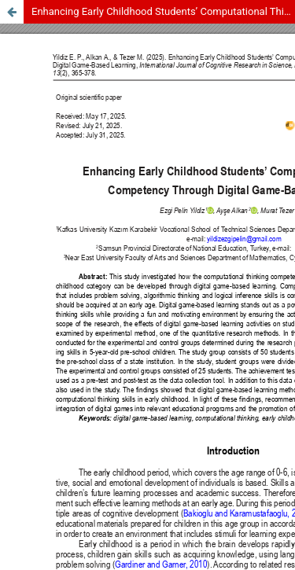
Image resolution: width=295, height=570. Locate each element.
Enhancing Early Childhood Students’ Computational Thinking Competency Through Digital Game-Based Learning (163, 11)
